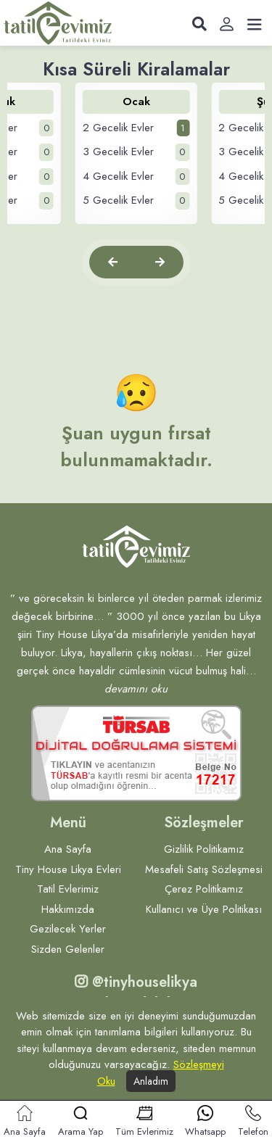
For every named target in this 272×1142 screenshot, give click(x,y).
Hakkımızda (67, 909)
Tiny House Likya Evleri (68, 869)
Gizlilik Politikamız (204, 849)
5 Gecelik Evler (136, 201)
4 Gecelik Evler (136, 177)
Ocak (136, 101)
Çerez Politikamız (204, 889)
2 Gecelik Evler (136, 128)
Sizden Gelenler (67, 949)
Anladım (150, 1081)
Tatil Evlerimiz (68, 889)
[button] (112, 262)
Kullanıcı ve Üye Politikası (204, 909)
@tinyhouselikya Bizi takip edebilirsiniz (136, 993)
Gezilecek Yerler (68, 929)
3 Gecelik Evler (136, 152)
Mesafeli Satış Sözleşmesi (204, 869)
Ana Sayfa (67, 849)
